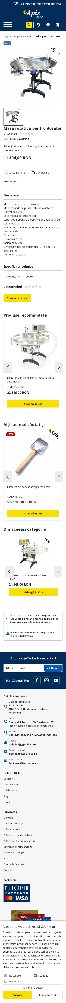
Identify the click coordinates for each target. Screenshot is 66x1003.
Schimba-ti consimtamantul (18, 846)
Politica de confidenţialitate (18, 835)
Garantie (8, 870)
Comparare (42, 172)
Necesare (15, 975)
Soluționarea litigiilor (15, 852)
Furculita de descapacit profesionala (28, 487)
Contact (8, 802)
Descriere (11, 195)
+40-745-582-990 (30, 4)
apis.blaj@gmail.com (22, 744)
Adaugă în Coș (33, 592)
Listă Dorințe (17, 172)
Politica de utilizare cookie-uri (19, 840)
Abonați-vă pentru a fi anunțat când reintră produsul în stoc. (29, 148)
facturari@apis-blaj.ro (23, 763)
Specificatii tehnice (18, 266)
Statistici (43, 975)
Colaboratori (10, 790)
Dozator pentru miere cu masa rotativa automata (30, 379)
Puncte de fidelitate (14, 864)
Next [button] (59, 367)
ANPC (6, 858)
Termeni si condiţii (13, 823)
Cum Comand (11, 784)
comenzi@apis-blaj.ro (23, 753)
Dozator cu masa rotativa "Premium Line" (30, 577)
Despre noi (9, 778)
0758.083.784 (52, 4)
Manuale (8, 817)
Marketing (15, 981)
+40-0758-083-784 (45, 735)
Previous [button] (8, 367)
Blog (6, 796)
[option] (33, 76)
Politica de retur (12, 829)
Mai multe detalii (33, 987)
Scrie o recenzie (17, 298)
